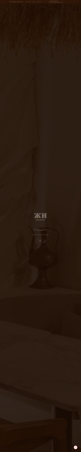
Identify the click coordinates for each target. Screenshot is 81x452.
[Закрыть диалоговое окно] (79, 2)
